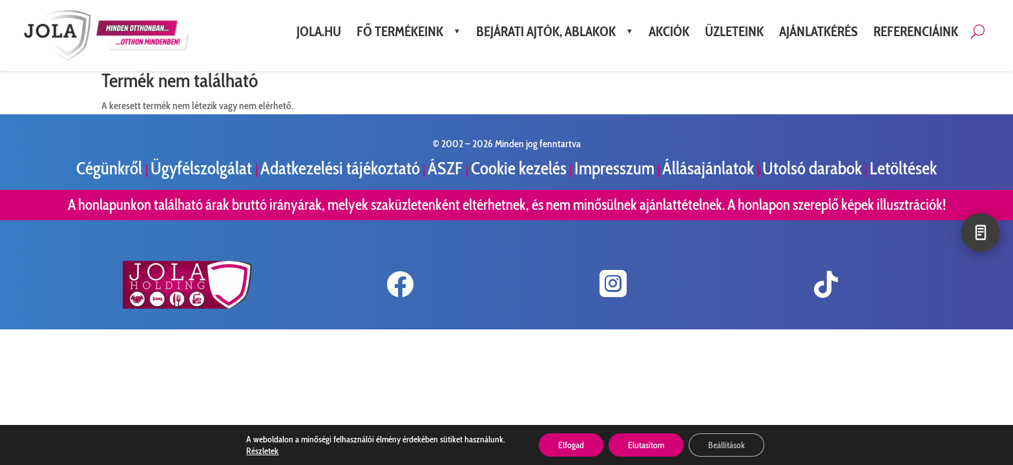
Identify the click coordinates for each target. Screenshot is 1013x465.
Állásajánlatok (709, 168)
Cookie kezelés (519, 168)
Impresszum (614, 168)
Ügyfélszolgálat (203, 168)
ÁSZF (447, 168)
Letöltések (903, 168)
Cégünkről (110, 168)
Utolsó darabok (812, 168)
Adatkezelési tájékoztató (340, 168)
